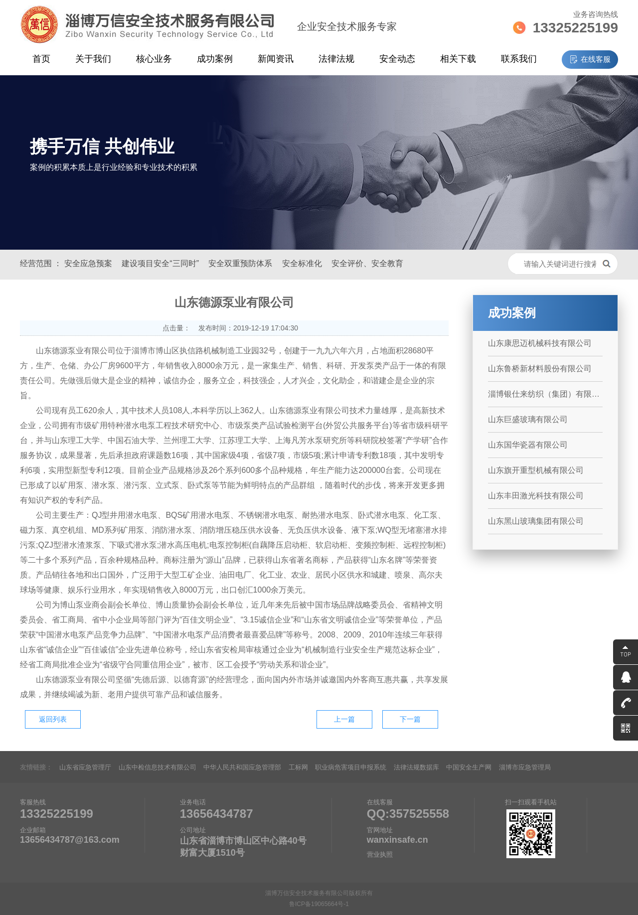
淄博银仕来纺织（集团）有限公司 (545, 394)
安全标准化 (302, 263)
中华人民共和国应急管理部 (242, 767)
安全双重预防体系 (240, 263)
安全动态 (397, 59)
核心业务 (154, 59)
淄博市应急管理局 (525, 767)
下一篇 (410, 719)
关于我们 (93, 59)
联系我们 (519, 59)
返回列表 (53, 719)
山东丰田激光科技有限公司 (536, 495)
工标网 (298, 767)
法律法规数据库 (416, 767)
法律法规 (336, 59)
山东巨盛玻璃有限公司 (528, 419)
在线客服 (596, 59)
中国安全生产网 (468, 767)
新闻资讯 (276, 59)
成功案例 (215, 59)
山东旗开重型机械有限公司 (536, 470)
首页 (41, 59)
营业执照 (380, 854)
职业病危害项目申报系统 (350, 767)
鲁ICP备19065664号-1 (319, 904)
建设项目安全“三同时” (160, 263)
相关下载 (458, 59)
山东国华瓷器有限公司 (528, 445)
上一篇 (344, 719)
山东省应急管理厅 (85, 767)
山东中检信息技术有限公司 (157, 767)
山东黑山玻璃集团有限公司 (536, 521)
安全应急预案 (88, 263)
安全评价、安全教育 (367, 263)
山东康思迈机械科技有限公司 (540, 343)
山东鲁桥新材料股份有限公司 (540, 368)
